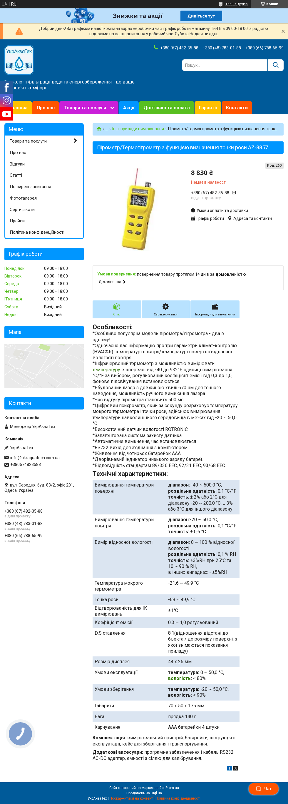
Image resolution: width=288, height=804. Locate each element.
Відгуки (17, 164)
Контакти (237, 108)
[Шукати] (275, 65)
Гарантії (208, 108)
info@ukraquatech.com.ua (35, 457)
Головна (18, 108)
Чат (264, 788)
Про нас (46, 108)
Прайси (17, 220)
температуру (106, 369)
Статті (16, 175)
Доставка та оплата (166, 108)
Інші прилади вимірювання (138, 129)
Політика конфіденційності (37, 232)
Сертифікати (22, 209)
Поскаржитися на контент (131, 798)
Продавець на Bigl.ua (144, 793)
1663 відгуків (236, 4)
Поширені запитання (30, 186)
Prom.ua (172, 788)
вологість (179, 678)
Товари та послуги (85, 108)
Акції (128, 108)
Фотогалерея (23, 198)
